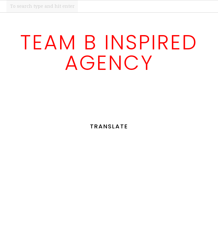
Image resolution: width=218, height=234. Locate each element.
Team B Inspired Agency (109, 52)
